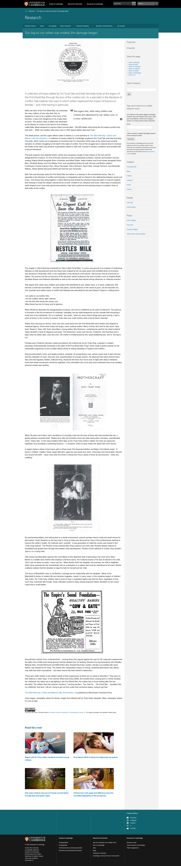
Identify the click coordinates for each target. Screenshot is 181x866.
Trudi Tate (130, 202)
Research (32, 11)
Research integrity (83, 26)
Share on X (131, 75)
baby (128, 171)
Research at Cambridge (95, 4)
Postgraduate (63, 845)
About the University (75, 4)
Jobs (94, 848)
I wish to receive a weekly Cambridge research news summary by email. (141, 134)
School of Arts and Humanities (136, 234)
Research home (30, 26)
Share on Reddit (133, 71)
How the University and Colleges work (104, 842)
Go (129, 94)
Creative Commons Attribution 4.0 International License (66, 712)
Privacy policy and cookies (33, 854)
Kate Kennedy (131, 207)
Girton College (131, 220)
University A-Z (29, 860)
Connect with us (132, 813)
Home (26, 11)
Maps (94, 850)
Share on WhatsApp (134, 73)
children (129, 176)
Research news (131, 842)
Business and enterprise (104, 26)
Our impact (121, 26)
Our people (52, 26)
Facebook (133, 818)
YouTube (133, 828)
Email (128, 124)
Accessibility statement (32, 850)
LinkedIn (132, 823)
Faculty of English (132, 229)
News (42, 26)
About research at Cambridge (136, 845)
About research (65, 26)
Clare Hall (130, 225)
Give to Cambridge (98, 845)
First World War (131, 167)
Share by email (133, 64)
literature (130, 180)
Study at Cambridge (56, 4)
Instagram (133, 820)
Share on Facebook (134, 66)
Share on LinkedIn (134, 69)
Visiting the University (99, 853)
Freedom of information (32, 852)
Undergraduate (63, 842)
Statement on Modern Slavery (34, 856)
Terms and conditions (31, 858)
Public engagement (133, 848)
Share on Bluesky (133, 62)
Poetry (129, 185)
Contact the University (31, 848)
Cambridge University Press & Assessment (106, 856)
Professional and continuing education (70, 848)
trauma (129, 189)
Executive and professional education (70, 850)
